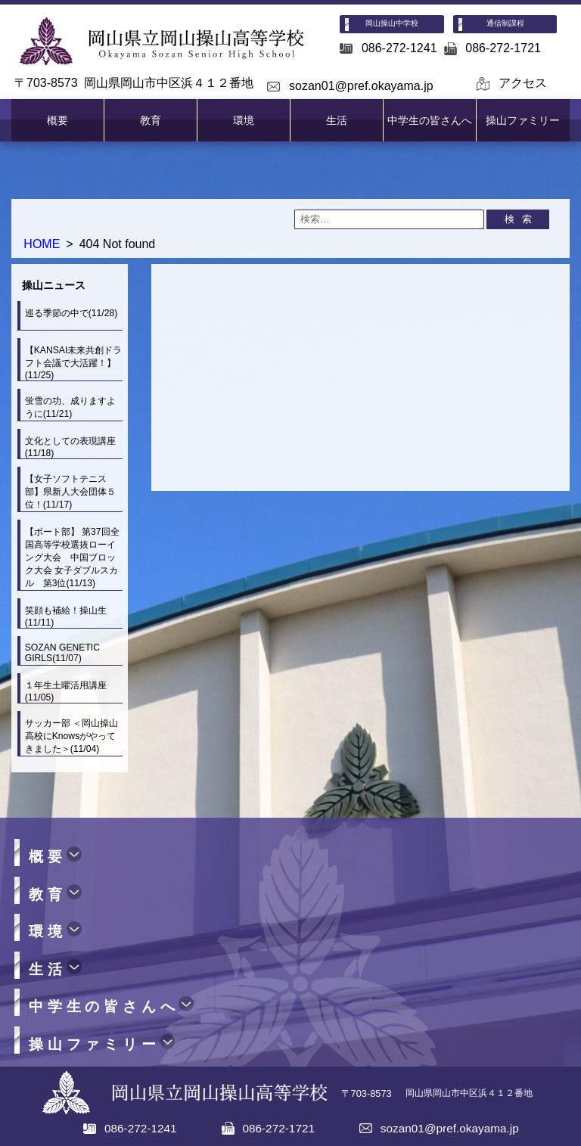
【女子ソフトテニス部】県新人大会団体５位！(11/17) (70, 492)
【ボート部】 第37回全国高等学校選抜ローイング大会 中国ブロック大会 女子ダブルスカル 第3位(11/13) (72, 557)
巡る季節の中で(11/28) (71, 313)
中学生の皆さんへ (429, 120)
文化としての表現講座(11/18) (70, 447)
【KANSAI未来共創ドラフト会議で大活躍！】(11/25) (74, 362)
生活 (336, 120)
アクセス (523, 82)
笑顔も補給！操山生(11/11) (66, 616)
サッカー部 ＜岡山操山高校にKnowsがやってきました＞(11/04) (71, 736)
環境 (243, 120)
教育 (150, 120)
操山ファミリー (523, 120)
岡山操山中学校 (391, 23)
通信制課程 (505, 23)
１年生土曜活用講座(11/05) (66, 691)
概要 (57, 120)
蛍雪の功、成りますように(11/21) (70, 407)
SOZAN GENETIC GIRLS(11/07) (62, 652)
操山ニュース (53, 285)
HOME (41, 244)
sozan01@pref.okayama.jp (361, 85)
